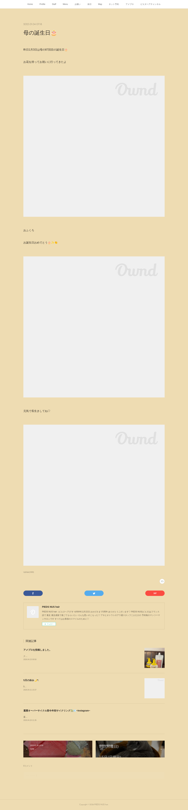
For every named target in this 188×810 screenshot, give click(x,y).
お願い (78, 4)
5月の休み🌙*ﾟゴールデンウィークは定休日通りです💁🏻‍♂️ (48, 686)
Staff (54, 4)
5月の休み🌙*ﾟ (31, 680)
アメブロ (130, 4)
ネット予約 (114, 4)
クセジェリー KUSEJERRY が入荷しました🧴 (44, 656)
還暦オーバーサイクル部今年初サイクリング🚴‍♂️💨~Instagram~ (56, 710)
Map (100, 4)
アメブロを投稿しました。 (37, 649)
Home (30, 4)
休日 (89, 4)
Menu (65, 4)
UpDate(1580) (28, 572)
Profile (42, 4)
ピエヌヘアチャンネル (150, 4)
